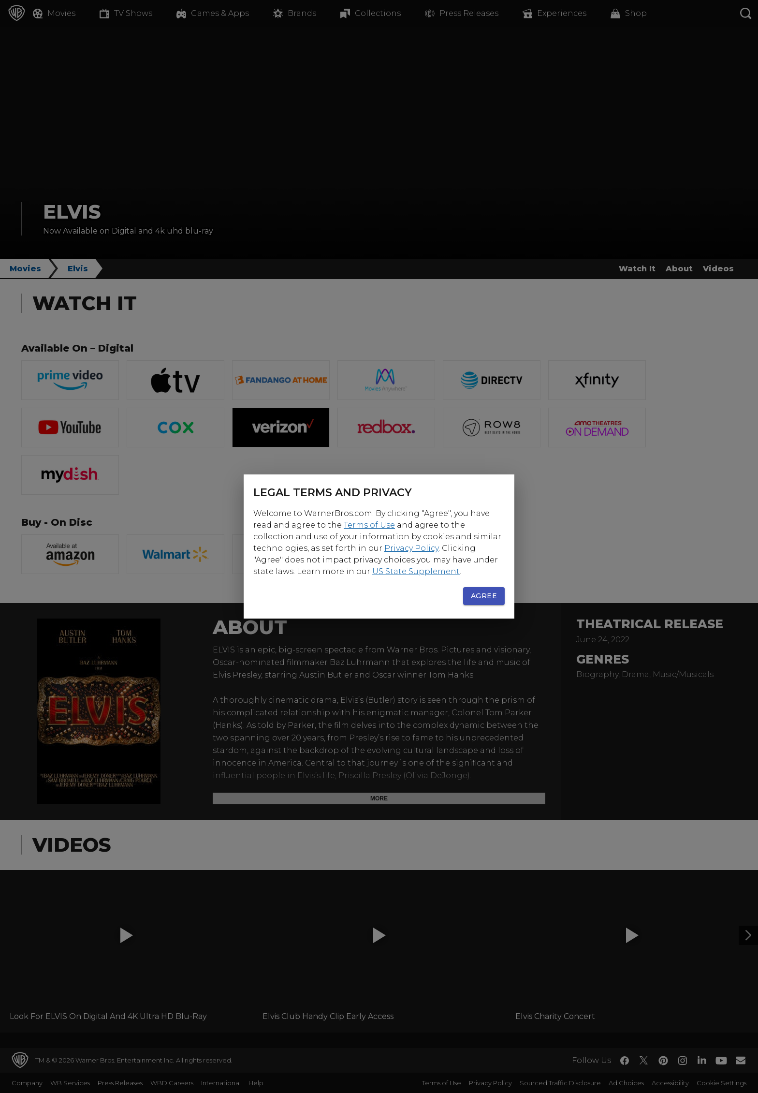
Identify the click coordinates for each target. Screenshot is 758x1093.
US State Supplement (416, 571)
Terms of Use (369, 525)
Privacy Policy (411, 548)
